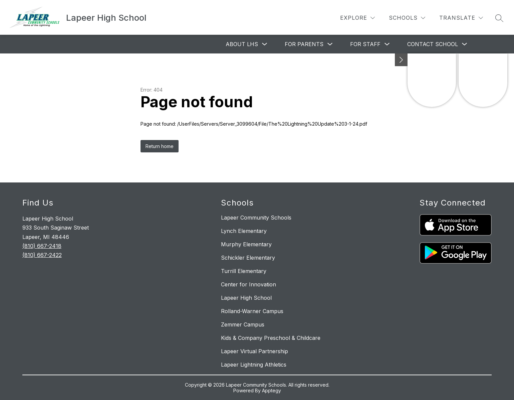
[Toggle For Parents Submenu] (330, 44)
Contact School (432, 44)
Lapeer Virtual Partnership (254, 351)
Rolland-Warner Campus (252, 311)
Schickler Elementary (248, 257)
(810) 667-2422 (42, 255)
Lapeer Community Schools (256, 217)
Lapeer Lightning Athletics (253, 364)
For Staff (365, 44)
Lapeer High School (246, 297)
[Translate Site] (461, 18)
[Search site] (499, 18)
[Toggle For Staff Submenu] (387, 44)
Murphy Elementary (246, 244)
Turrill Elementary (243, 271)
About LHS (242, 44)
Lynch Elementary (244, 231)
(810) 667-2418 (41, 246)
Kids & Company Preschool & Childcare (270, 338)
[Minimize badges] (401, 59)
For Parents (304, 44)
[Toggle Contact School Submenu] (465, 44)
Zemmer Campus (242, 324)
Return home (160, 146)
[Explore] (357, 18)
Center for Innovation (248, 284)
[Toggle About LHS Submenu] (265, 44)
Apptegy (271, 390)
